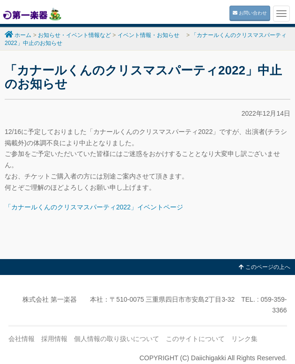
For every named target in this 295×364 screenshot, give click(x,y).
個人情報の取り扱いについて (116, 338)
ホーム (23, 35)
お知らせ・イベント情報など (74, 35)
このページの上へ (264, 267)
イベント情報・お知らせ (151, 35)
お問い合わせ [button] (250, 12)
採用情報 (54, 338)
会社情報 (21, 338)
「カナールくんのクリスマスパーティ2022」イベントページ (94, 207)
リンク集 (244, 338)
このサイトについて (195, 338)
